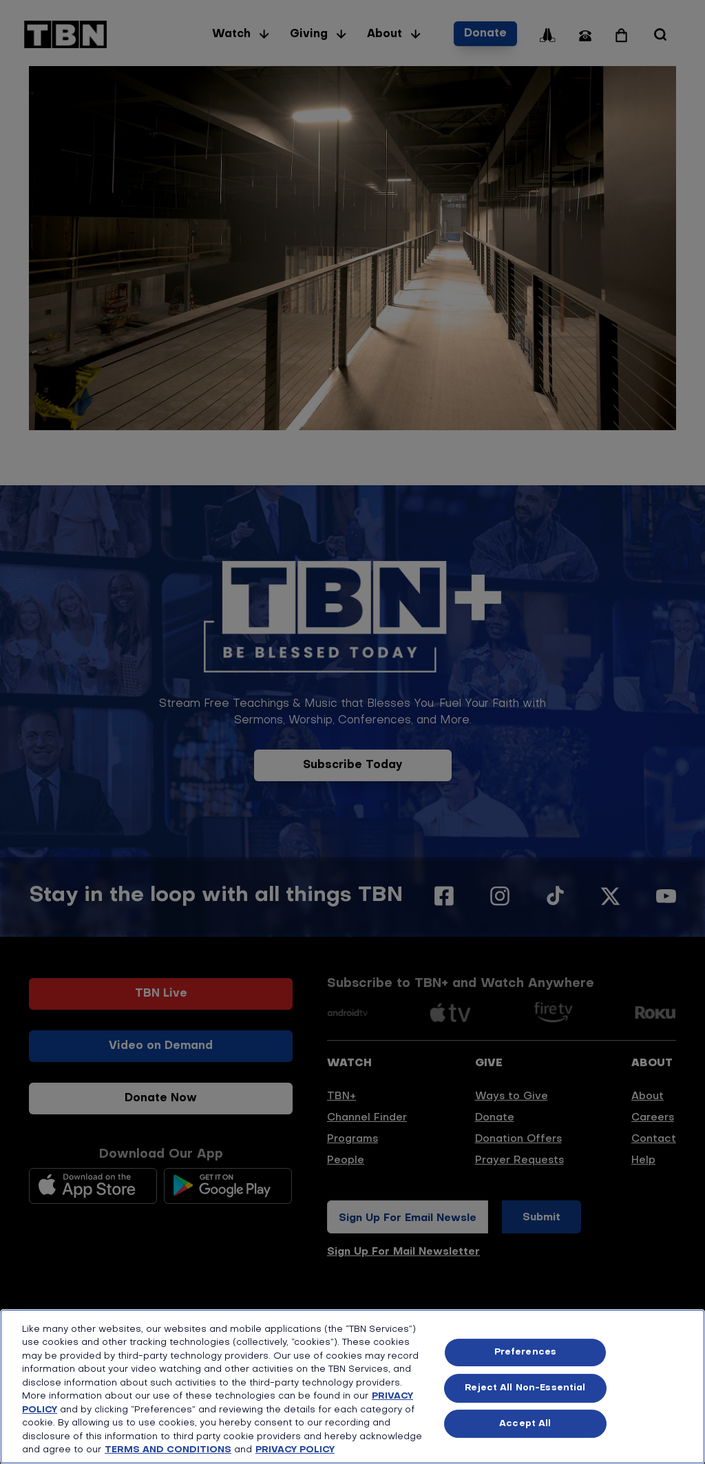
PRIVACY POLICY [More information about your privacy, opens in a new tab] (295, 1449)
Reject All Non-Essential (525, 1387)
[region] (352, 1386)
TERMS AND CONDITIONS (168, 1449)
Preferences (525, 1352)
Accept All (525, 1423)
